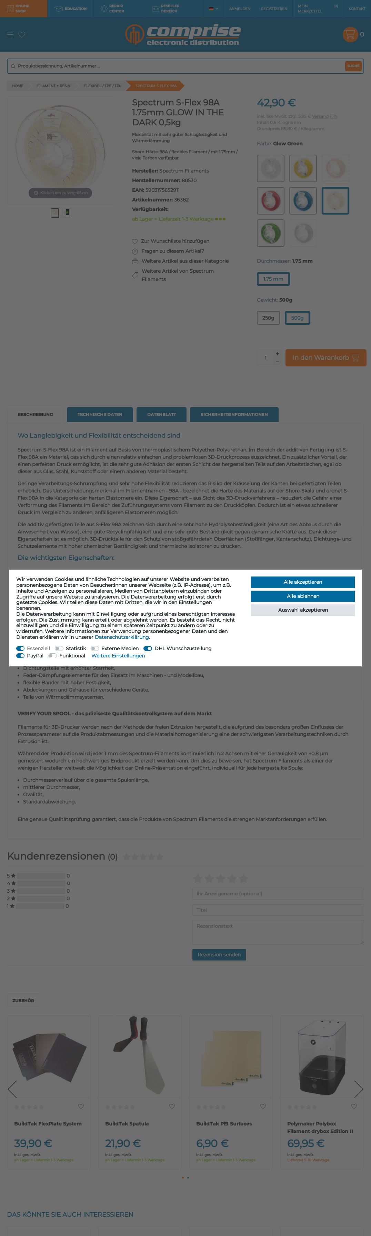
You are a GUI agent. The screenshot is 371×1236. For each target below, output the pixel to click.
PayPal (35, 656)
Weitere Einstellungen (118, 656)
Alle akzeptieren (303, 582)
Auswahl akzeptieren (303, 610)
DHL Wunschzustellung (183, 648)
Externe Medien (120, 648)
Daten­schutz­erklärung (122, 637)
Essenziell (38, 648)
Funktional (72, 656)
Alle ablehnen (303, 596)
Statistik (76, 648)
